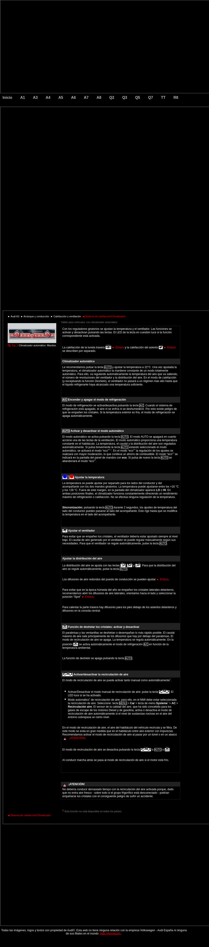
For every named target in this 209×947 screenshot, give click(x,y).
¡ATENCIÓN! (77, 738)
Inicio (7, 98)
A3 (35, 98)
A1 (22, 98)
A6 (73, 98)
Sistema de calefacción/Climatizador (104, 316)
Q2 (111, 98)
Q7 (150, 98)
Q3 (124, 98)
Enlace (118, 347)
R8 (176, 98)
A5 (60, 98)
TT (163, 98)
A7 (86, 98)
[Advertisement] (72, 126)
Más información (109, 933)
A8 (99, 98)
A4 (48, 98)
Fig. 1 (15, 345)
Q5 (137, 98)
